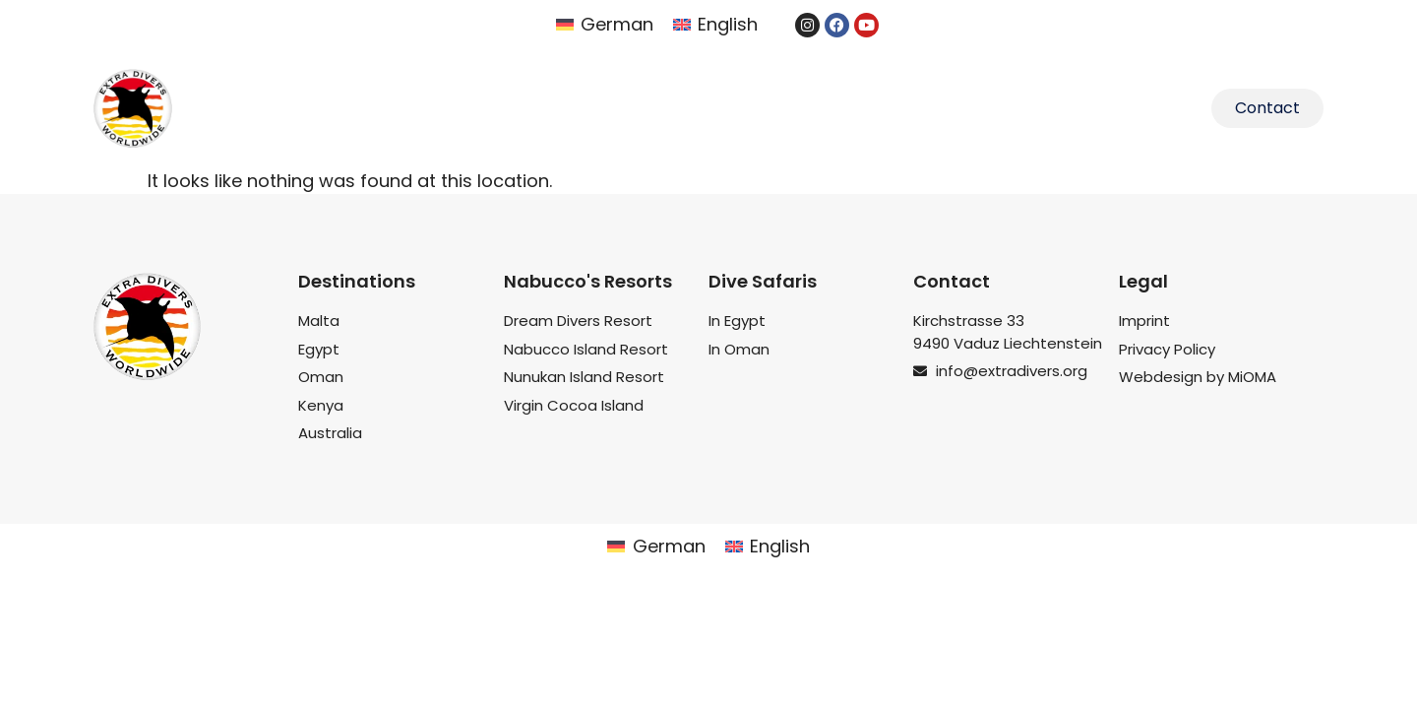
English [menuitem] (728, 24)
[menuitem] (604, 24)
